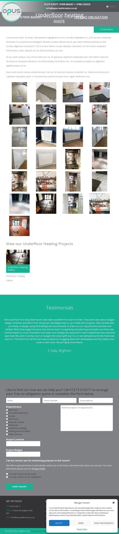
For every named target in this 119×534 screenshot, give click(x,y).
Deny (81, 523)
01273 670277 (51, 4)
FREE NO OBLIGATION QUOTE (81, 19)
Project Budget (15, 450)
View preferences (103, 523)
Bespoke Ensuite (16, 422)
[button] (113, 502)
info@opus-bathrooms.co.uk (61, 8)
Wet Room (13, 419)
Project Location (16, 439)
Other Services (15, 434)
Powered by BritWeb (41, 531)
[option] (59, 335)
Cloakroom (13, 425)
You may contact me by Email (22, 474)
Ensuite (11, 416)
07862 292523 (83, 4)
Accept (59, 523)
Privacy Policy (82, 529)
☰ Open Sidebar (106, 29)
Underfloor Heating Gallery (18, 268)
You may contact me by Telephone (25, 477)
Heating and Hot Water (19, 431)
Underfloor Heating (17, 428)
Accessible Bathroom (18, 413)
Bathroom (13, 410)
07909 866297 (66, 4)
